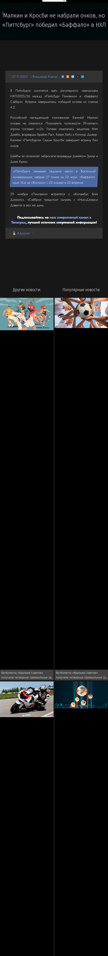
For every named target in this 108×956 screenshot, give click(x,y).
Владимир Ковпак (45, 76)
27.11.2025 (19, 76)
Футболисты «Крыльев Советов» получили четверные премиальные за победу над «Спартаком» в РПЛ (26, 676)
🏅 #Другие (21, 233)
